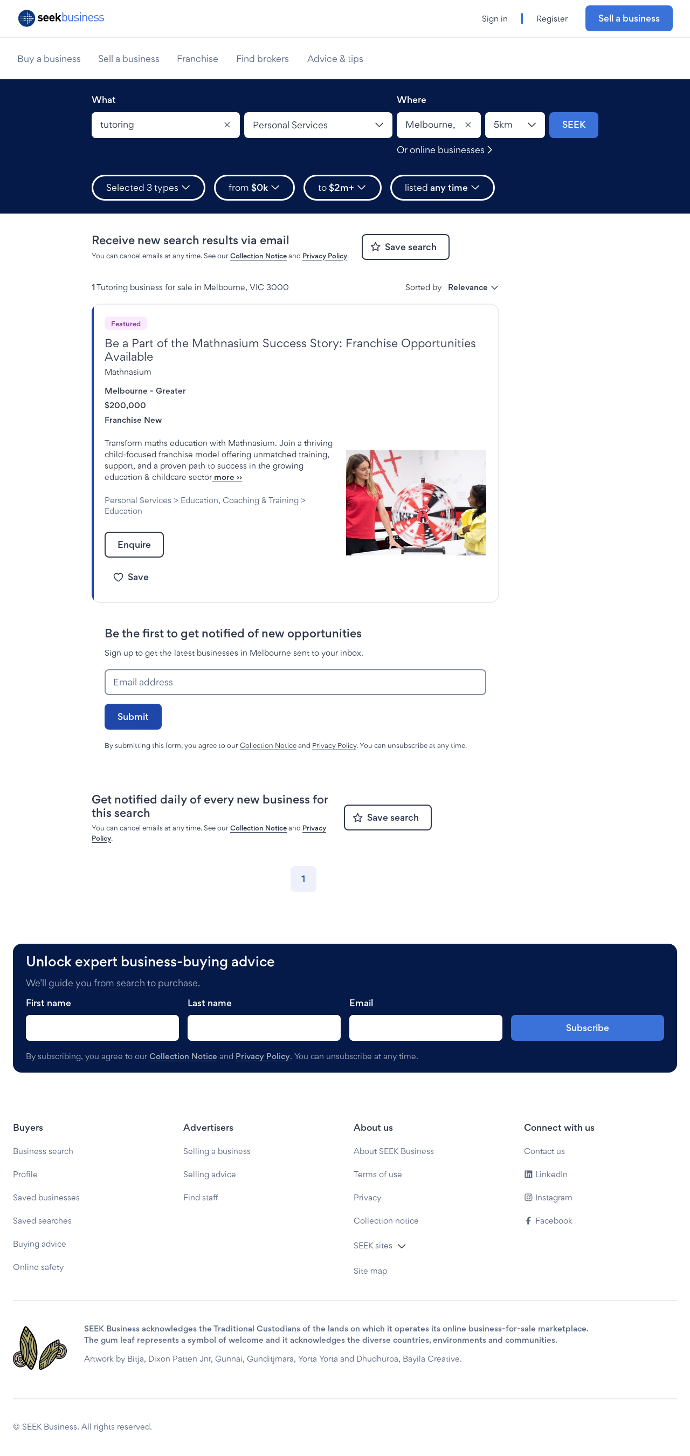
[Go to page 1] (303, 879)
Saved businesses (46, 1197)
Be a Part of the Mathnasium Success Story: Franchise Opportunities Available (290, 349)
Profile (25, 1174)
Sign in (495, 18)
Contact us (544, 1151)
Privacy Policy (324, 255)
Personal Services (138, 500)
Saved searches (42, 1220)
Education (123, 511)
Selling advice (209, 1174)
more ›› (227, 477)
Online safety (38, 1267)
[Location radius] (515, 125)
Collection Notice (258, 255)
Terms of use (378, 1174)
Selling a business (217, 1151)
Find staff (200, 1197)
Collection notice (386, 1220)
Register (552, 18)
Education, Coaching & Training (240, 500)
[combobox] (166, 125)
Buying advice (39, 1244)
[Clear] (227, 125)
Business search (43, 1151)
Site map (370, 1271)
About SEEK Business (394, 1151)
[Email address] (295, 682)
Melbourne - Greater (145, 391)
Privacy (367, 1197)
